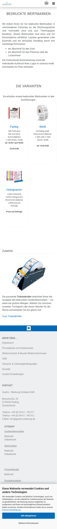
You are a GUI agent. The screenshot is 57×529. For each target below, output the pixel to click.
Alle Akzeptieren (28, 516)
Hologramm (14, 189)
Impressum (8, 342)
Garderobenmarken (14, 431)
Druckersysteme (12, 480)
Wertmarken (10, 445)
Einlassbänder (11, 469)
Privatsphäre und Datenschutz (17, 348)
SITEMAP (9, 426)
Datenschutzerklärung (11, 510)
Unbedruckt (10, 439)
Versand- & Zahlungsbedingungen (19, 363)
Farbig (14, 126)
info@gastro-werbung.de (22, 419)
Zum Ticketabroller (12, 316)
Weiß (42, 126)
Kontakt (6, 369)
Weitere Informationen (28, 523)
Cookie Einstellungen (13, 374)
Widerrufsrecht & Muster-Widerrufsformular (24, 353)
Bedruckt (8, 436)
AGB (4, 358)
